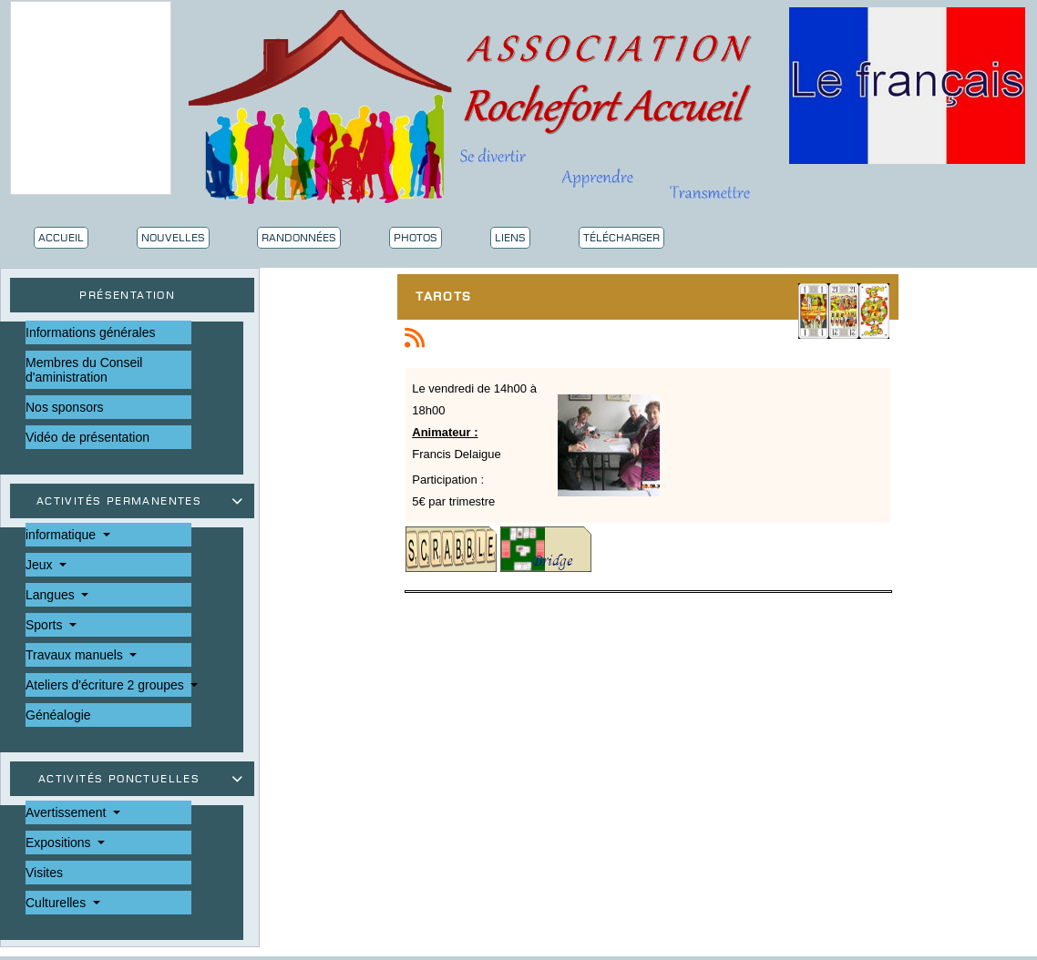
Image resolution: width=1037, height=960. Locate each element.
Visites (44, 872)
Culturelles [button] (57, 902)
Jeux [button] (41, 564)
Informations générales (90, 332)
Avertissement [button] (67, 812)
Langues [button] (52, 594)
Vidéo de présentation (87, 437)
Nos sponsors (65, 407)
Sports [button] (46, 625)
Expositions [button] (60, 842)
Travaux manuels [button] (76, 655)
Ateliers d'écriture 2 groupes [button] (107, 685)
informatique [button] (62, 534)
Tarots (448, 298)
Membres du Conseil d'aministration (84, 369)
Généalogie (58, 715)
